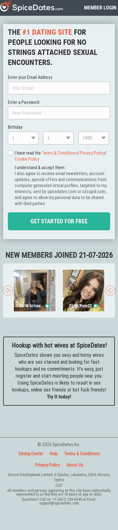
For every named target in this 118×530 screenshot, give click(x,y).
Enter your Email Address (30, 77)
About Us (74, 465)
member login (100, 8)
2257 (59, 485)
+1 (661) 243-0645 (67, 499)
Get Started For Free (59, 221)
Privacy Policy (92, 153)
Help (54, 453)
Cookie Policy (27, 159)
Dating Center (31, 453)
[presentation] (8, 291)
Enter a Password (23, 102)
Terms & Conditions (59, 153)
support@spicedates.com (59, 503)
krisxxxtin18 (37, 305)
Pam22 (86, 305)
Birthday (15, 127)
